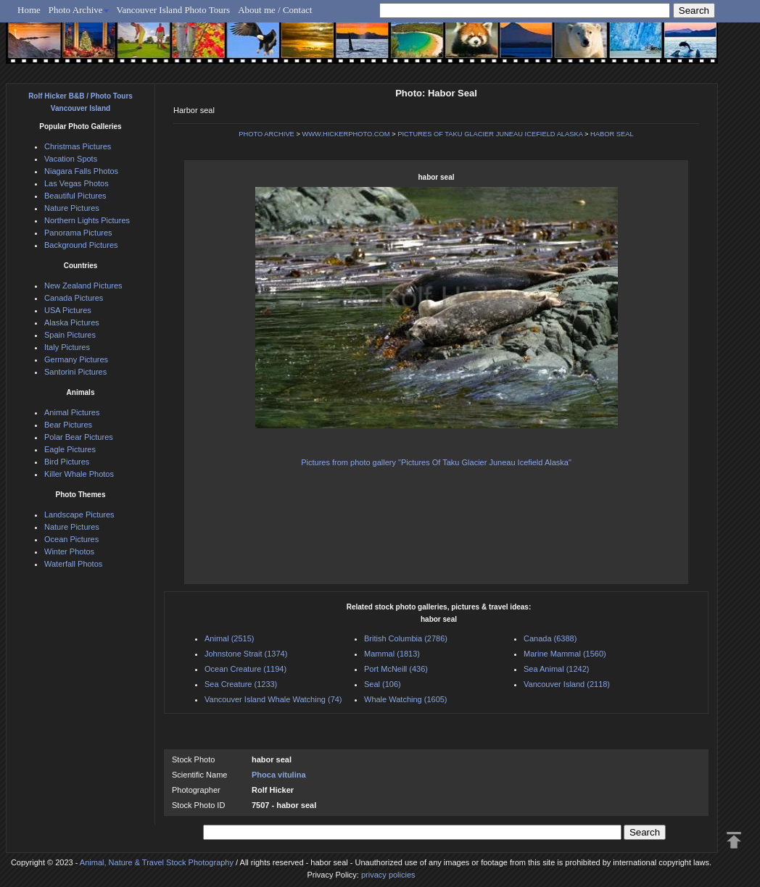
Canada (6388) (550, 638)
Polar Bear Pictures (78, 437)
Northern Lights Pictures (87, 220)
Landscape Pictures (79, 514)
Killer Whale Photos (79, 474)
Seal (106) (382, 684)
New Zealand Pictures (83, 285)
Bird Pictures (66, 461)
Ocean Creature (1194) (245, 669)
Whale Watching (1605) (405, 699)
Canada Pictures (73, 297)
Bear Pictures (68, 424)
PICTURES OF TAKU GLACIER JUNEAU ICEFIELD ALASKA (489, 134)
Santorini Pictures (75, 371)
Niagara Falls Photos (81, 171)
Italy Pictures (67, 347)
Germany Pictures (76, 359)
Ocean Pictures (71, 539)
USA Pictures (67, 310)
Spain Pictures (70, 334)
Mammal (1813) (392, 653)
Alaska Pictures (71, 322)
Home (29, 9)
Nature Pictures (71, 208)
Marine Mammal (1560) (565, 653)
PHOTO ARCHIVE (266, 134)
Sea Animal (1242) (557, 669)
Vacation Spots (70, 158)
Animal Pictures (71, 412)
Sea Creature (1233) (241, 684)
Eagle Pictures (70, 449)
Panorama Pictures (78, 232)
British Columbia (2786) (405, 638)
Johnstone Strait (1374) (246, 653)
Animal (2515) (229, 638)
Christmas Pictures (77, 146)
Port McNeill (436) (396, 669)
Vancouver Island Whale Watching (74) (273, 699)
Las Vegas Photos (76, 183)
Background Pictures (81, 245)
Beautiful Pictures (75, 195)
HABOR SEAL (612, 134)
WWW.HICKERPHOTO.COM (345, 134)
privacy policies (388, 874)
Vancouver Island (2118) (567, 684)
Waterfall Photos (73, 563)
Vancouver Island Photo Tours (174, 9)
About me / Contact (275, 9)
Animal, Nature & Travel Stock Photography (157, 862)
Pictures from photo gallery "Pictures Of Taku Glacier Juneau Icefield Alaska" (436, 462)
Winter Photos (69, 551)
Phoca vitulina (279, 774)
